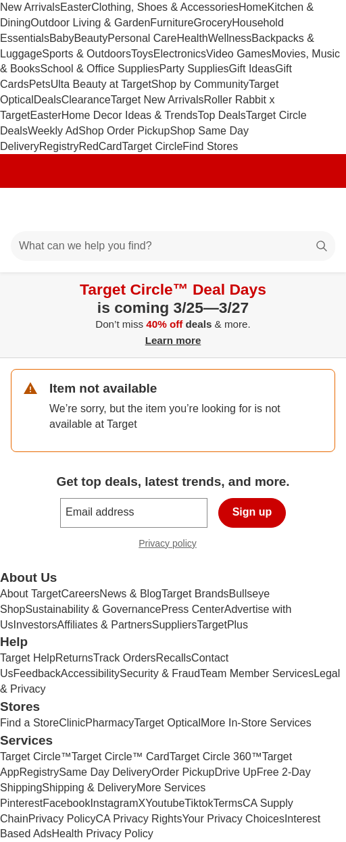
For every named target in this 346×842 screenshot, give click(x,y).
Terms (228, 803)
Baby (61, 38)
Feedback (37, 673)
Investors (35, 624)
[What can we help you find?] (173, 246)
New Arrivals (30, 7)
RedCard (100, 146)
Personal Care (141, 38)
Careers (80, 593)
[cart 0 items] (317, 209)
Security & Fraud (160, 673)
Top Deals (222, 115)
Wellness (230, 38)
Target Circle (152, 146)
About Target (30, 593)
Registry (59, 146)
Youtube (164, 803)
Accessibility (90, 673)
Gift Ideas (252, 68)
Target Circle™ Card (121, 756)
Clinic (72, 722)
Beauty (90, 38)
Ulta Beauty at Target (101, 84)
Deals (47, 99)
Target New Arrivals (157, 99)
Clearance (86, 99)
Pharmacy (109, 722)
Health (191, 38)
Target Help (27, 658)
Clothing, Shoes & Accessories (165, 7)
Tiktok (198, 803)
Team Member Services (257, 673)
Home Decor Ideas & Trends (129, 115)
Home (253, 7)
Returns (74, 658)
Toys (142, 53)
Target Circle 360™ (216, 756)
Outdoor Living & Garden (90, 22)
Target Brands (195, 593)
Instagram (114, 803)
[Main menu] (28, 209)
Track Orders (124, 658)
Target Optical (167, 722)
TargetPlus (222, 624)
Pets (40, 84)
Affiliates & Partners (104, 624)
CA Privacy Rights (138, 818)
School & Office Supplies (100, 68)
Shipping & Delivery (89, 787)
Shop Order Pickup (124, 131)
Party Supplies (193, 68)
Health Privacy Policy (102, 833)
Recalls (173, 658)
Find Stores (210, 146)
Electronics (179, 53)
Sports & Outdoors (86, 53)
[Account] (282, 209)
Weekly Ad (53, 131)
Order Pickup (182, 772)
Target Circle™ (36, 756)
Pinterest (21, 803)
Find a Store (29, 722)
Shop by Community (200, 84)
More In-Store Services (256, 722)
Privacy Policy (62, 818)
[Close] (327, 287)
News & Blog (130, 593)
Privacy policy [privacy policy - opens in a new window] (173, 545)
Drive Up (235, 772)
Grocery (212, 22)
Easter (75, 7)
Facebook (66, 803)
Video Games (239, 53)
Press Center (192, 609)
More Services (171, 787)
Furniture (171, 22)
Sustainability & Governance (93, 609)
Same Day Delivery (105, 772)
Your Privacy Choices (233, 818)
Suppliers (174, 624)
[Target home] (173, 209)
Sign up (252, 512)
